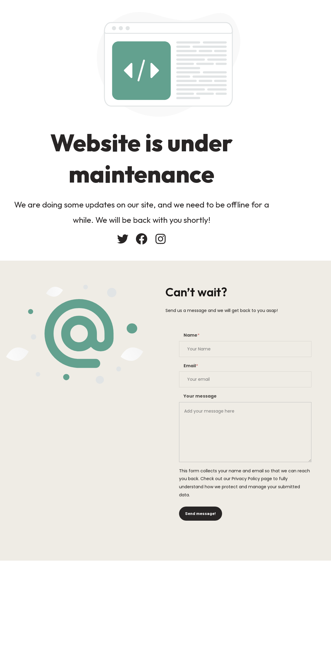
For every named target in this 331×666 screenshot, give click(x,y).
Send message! (200, 513)
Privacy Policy (246, 479)
